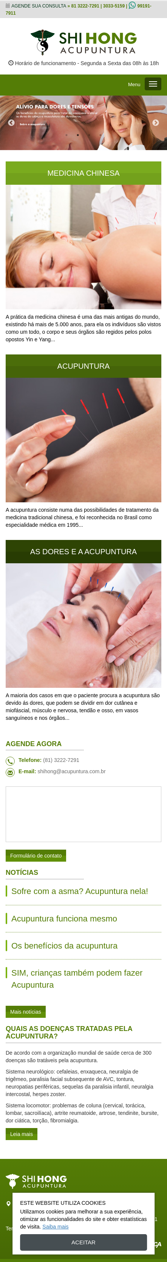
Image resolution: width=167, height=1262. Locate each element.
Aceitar (83, 1242)
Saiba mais (55, 1227)
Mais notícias (25, 1012)
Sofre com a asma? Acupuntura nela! (79, 891)
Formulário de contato (36, 856)
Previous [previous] (11, 123)
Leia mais (21, 1134)
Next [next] (155, 123)
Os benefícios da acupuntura (64, 945)
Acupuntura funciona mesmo (64, 918)
